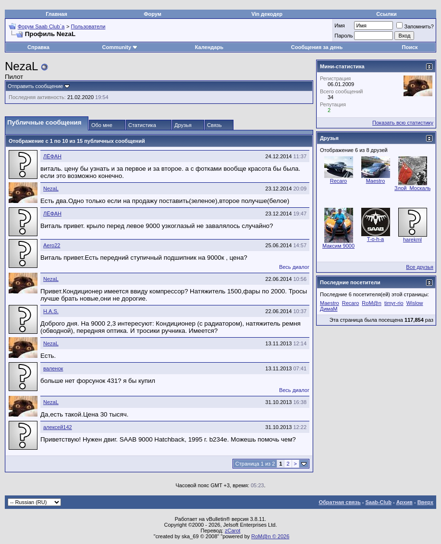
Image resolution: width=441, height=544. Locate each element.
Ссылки (386, 14)
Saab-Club (378, 502)
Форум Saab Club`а (41, 26)
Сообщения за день (317, 47)
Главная (56, 14)
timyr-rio (394, 303)
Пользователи (88, 26)
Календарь (209, 47)
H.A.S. (51, 311)
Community (120, 47)
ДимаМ (328, 309)
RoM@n (371, 303)
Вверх (425, 502)
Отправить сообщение (35, 86)
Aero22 (51, 245)
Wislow (414, 303)
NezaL (51, 188)
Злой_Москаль (412, 188)
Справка (38, 47)
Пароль (343, 35)
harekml (412, 239)
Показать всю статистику (402, 123)
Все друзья (419, 267)
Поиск (410, 47)
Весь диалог (294, 267)
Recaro (338, 181)
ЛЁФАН (52, 156)
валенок (53, 368)
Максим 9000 (338, 246)
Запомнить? (415, 26)
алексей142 (57, 427)
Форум (152, 14)
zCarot (232, 530)
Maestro (375, 181)
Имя (339, 25)
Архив (404, 502)
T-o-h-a (375, 239)
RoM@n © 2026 (270, 536)
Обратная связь (340, 502)
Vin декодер (266, 14)
